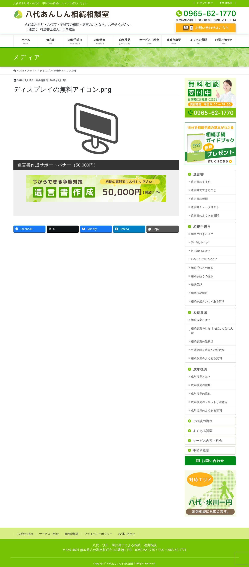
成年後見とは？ (201, 376)
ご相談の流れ (200, 421)
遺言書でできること (203, 190)
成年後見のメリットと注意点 (209, 402)
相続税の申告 (199, 293)
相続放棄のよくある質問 (206, 358)
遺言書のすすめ (201, 181)
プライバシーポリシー (98, 533)
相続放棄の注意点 (202, 341)
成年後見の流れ (201, 393)
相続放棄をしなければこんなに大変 (212, 331)
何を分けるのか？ (200, 250)
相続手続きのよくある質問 (208, 301)
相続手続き (199, 226)
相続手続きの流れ (202, 276)
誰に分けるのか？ (200, 242)
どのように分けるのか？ (204, 259)
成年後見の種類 (201, 385)
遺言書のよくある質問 (205, 215)
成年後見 (198, 369)
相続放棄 (198, 312)
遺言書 (196, 174)
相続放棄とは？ (201, 319)
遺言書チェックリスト (205, 207)
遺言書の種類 (199, 198)
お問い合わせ (205, 3)
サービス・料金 (49, 533)
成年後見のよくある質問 (206, 410)
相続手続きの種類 (202, 267)
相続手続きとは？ (202, 234)
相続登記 (196, 284)
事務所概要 (226, 3)
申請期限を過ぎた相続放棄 (208, 349)
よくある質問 (200, 431)
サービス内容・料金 (205, 440)
